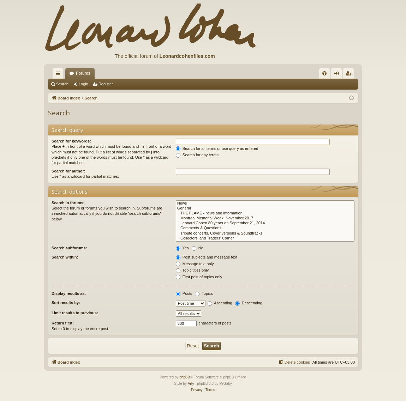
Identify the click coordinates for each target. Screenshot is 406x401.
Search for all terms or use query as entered (217, 148)
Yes (182, 248)
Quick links (59, 75)
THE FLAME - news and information (265, 213)
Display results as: (69, 293)
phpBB (184, 377)
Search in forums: (68, 203)
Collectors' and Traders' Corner (265, 238)
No (197, 248)
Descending (248, 303)
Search (62, 84)
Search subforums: (69, 248)
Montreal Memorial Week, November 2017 (265, 218)
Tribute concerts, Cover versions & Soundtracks (265, 233)
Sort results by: (66, 302)
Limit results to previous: (75, 313)
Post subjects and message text (206, 257)
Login (83, 84)
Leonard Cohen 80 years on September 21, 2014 (265, 223)
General (265, 208)
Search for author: (68, 171)
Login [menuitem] (338, 75)
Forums (83, 73)
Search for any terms (197, 155)
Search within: (65, 257)
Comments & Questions (265, 228)
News (265, 203)
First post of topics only (199, 277)
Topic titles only (192, 270)
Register (105, 84)
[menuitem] (324, 73)
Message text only (195, 264)
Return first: (63, 323)
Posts (184, 293)
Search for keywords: (71, 141)
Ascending (220, 303)
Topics (204, 293)
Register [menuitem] (350, 75)
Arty (191, 383)
